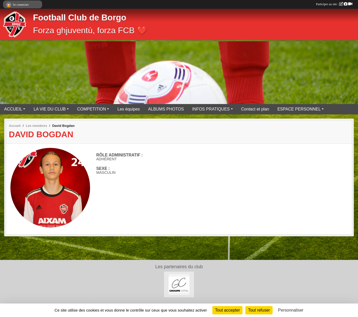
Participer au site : (334, 4)
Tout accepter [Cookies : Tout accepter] (227, 310)
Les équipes (128, 109)
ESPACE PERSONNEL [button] (299, 109)
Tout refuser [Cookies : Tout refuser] (259, 310)
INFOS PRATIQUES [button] (211, 109)
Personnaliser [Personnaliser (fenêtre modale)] (290, 310)
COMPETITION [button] (91, 109)
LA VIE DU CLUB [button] (49, 109)
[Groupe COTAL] (179, 284)
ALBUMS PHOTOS (166, 109)
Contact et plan (255, 109)
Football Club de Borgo (79, 17)
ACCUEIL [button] (13, 109)
